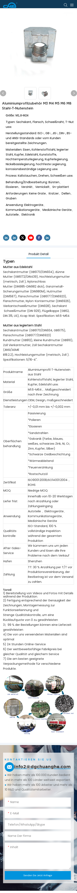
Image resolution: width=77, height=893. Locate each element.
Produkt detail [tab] (38, 254)
